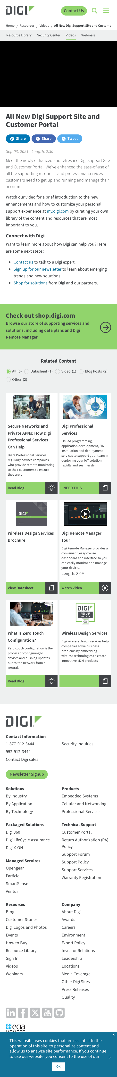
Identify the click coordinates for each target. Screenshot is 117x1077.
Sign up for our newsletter (37, 269)
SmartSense (17, 884)
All (17, 371)
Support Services (77, 870)
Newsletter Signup (27, 774)
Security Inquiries (77, 744)
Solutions (15, 789)
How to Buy (16, 943)
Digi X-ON (14, 848)
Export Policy (73, 943)
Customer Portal (77, 832)
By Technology (19, 812)
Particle (12, 876)
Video (68, 371)
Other (19, 379)
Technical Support (79, 825)
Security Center (48, 35)
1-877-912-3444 (20, 744)
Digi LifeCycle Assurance (28, 840)
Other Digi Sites (76, 982)
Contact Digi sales (22, 759)
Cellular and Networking (84, 804)
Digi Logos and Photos (26, 927)
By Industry (16, 796)
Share (21, 138)
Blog (10, 912)
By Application (19, 804)
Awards (68, 920)
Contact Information (26, 736)
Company (71, 904)
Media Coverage (76, 974)
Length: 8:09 (85, 548)
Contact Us (74, 11)
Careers (68, 927)
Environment (73, 935)
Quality (68, 997)
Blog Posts (96, 371)
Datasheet (42, 371)
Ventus (12, 891)
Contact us (23, 262)
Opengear (15, 868)
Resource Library (19, 35)
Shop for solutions (31, 283)
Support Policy (75, 862)
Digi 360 (13, 832)
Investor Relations (78, 951)
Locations (71, 966)
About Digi (71, 912)
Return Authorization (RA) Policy (85, 843)
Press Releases (75, 989)
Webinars (88, 35)
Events (12, 935)
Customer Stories (22, 920)
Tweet (72, 138)
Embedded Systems (80, 796)
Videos (44, 26)
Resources (27, 26)
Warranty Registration (81, 878)
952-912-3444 (18, 752)
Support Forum (76, 854)
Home (10, 26)
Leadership (72, 958)
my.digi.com (58, 211)
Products (70, 789)
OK (58, 1066)
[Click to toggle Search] (95, 11)
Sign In (12, 958)
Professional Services (81, 812)
